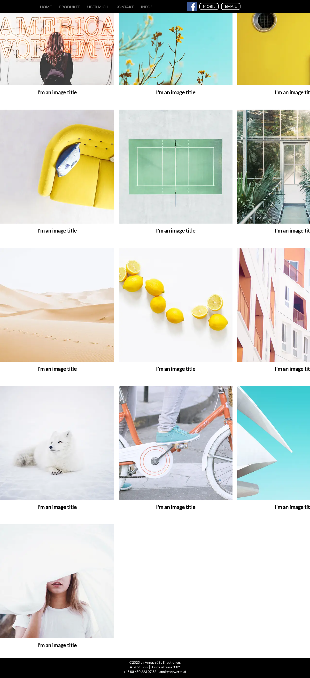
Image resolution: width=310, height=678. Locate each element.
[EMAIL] (230, 6)
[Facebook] (192, 6)
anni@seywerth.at (172, 672)
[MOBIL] (209, 6)
